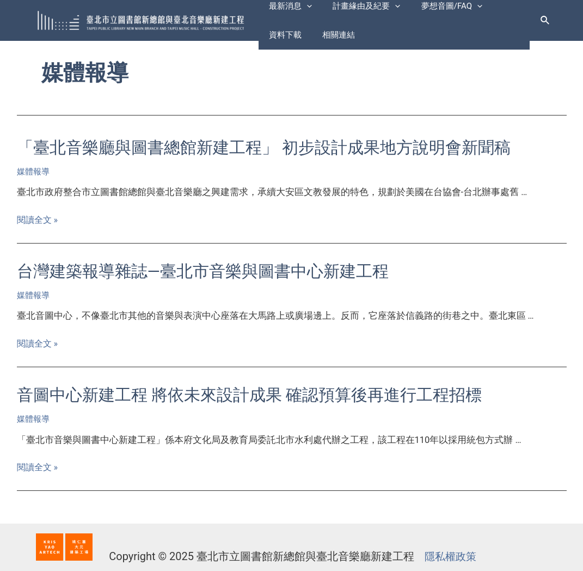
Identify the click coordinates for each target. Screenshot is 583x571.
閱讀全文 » (38, 220)
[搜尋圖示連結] (545, 20)
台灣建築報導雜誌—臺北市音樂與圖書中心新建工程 (203, 271)
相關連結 (283, 40)
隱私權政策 (449, 556)
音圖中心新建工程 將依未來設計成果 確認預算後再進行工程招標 (249, 394)
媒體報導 (33, 172)
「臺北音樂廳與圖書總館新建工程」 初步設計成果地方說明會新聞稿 (264, 147)
